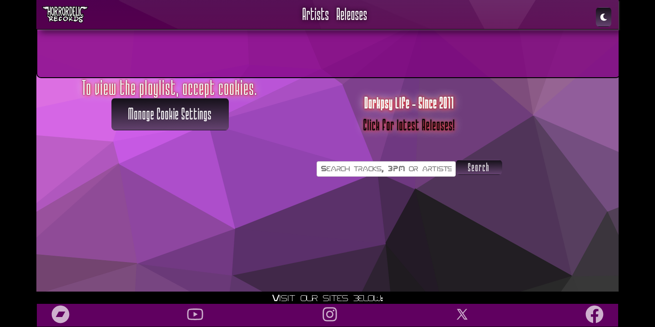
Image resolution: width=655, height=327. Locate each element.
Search (479, 167)
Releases (352, 14)
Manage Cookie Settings (170, 114)
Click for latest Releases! (409, 125)
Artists (315, 14)
